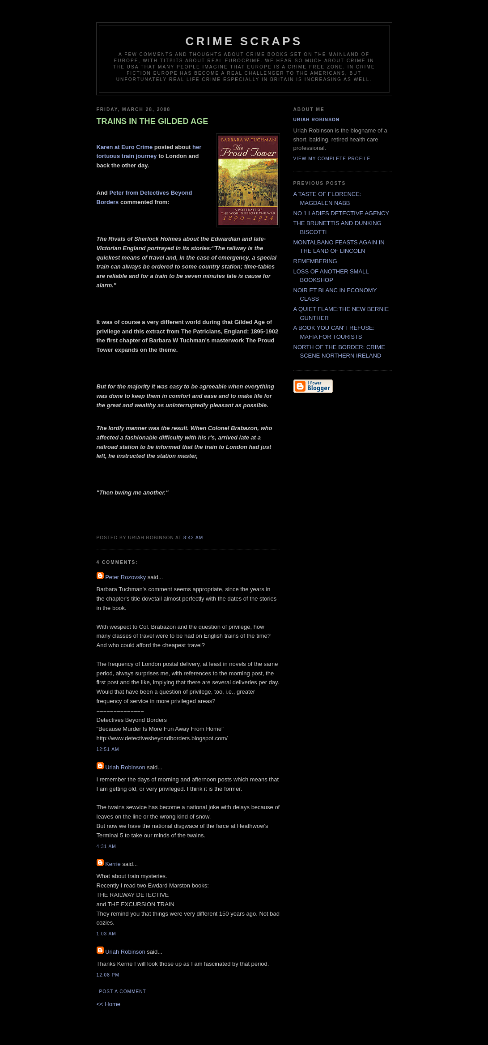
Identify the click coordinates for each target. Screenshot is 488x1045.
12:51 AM (108, 749)
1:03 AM (106, 933)
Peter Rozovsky (125, 577)
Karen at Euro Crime (125, 147)
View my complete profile (332, 158)
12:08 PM (108, 974)
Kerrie (113, 864)
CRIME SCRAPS (244, 41)
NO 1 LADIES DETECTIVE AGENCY (341, 213)
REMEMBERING (315, 261)
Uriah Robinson (125, 767)
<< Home (108, 1004)
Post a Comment (122, 991)
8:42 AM (193, 537)
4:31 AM (106, 846)
